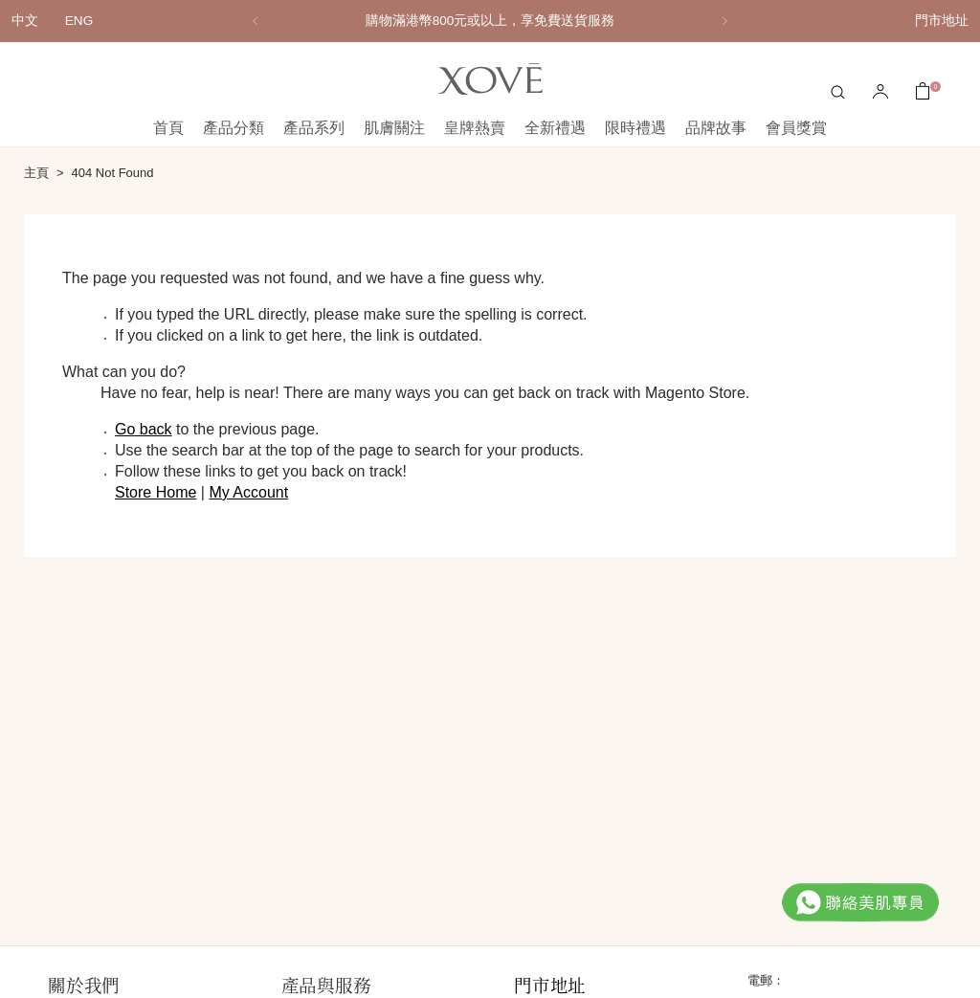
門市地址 (942, 20)
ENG (79, 20)
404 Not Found (113, 173)
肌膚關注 (394, 128)
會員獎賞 (796, 128)
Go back (143, 429)
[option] (490, 21)
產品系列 (314, 128)
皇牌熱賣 (474, 128)
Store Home (155, 492)
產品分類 (233, 128)
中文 (24, 20)
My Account (248, 492)
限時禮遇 (635, 128)
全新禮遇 (555, 128)
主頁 (36, 173)
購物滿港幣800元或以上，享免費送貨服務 (490, 20)
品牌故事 (715, 128)
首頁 (168, 128)
